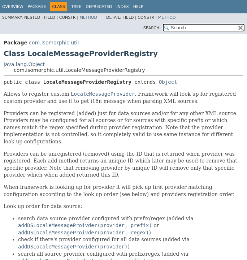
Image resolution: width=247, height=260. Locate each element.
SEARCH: (152, 28)
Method (88, 17)
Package (37, 6)
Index (122, 6)
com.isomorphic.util (54, 43)
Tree (76, 6)
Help (138, 6)
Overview (12, 6)
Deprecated (99, 6)
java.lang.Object (24, 64)
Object (168, 82)
